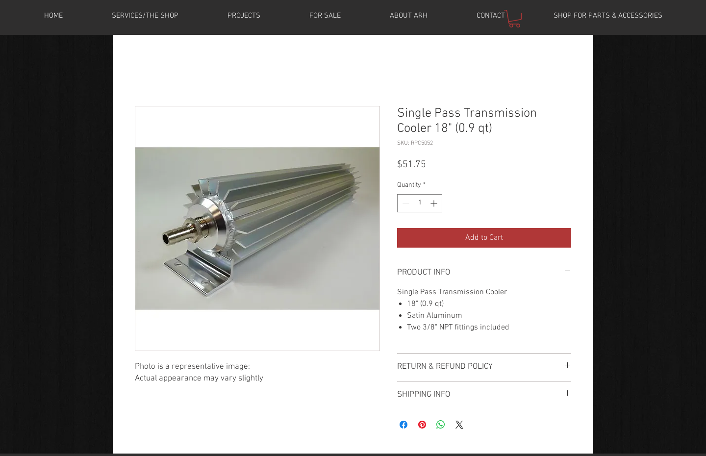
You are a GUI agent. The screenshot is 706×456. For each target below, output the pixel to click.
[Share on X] (459, 425)
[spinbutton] (420, 203)
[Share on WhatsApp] (441, 425)
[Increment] (435, 203)
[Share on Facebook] (403, 425)
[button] (244, 16)
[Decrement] (405, 203)
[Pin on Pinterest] (422, 425)
